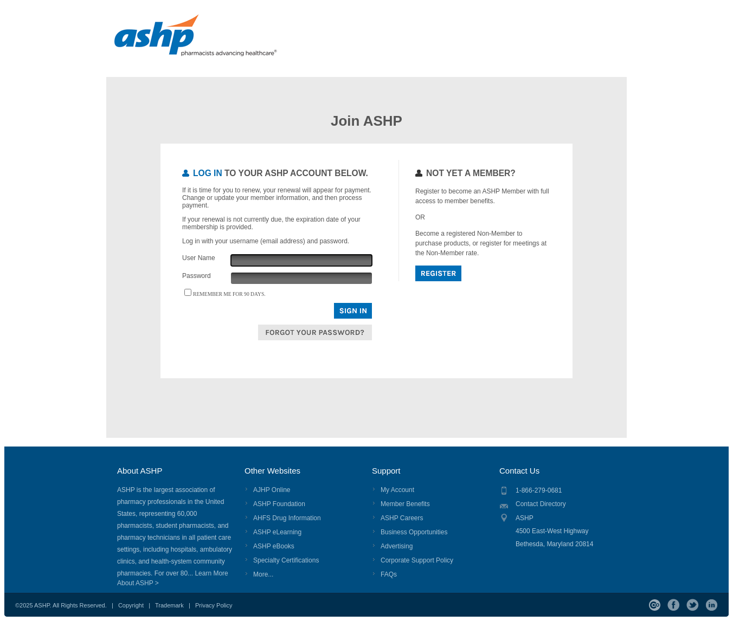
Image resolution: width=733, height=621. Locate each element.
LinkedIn (711, 605)
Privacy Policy (213, 605)
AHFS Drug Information (287, 518)
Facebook (673, 605)
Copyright (131, 605)
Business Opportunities (414, 532)
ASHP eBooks (273, 546)
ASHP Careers (402, 518)
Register (438, 273)
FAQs (389, 574)
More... (263, 574)
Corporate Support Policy (417, 560)
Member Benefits (405, 504)
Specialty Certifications (286, 560)
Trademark (169, 605)
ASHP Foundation (279, 504)
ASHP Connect (654, 605)
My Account (397, 490)
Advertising (397, 546)
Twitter (692, 605)
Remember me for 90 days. (229, 294)
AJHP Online (271, 490)
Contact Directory (541, 504)
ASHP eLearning (277, 532)
